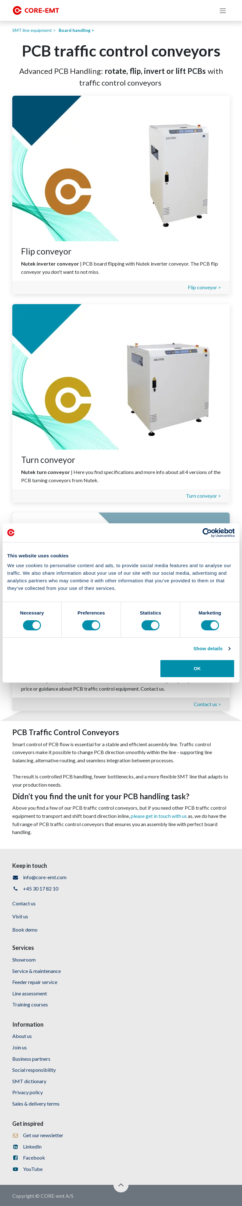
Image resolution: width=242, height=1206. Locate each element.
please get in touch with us (159, 816)
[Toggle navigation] (223, 10)
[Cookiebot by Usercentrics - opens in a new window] (207, 532)
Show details (208, 648)
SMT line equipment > (34, 30)
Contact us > (207, 704)
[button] (121, 1184)
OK (197, 668)
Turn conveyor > (203, 496)
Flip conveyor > (204, 287)
